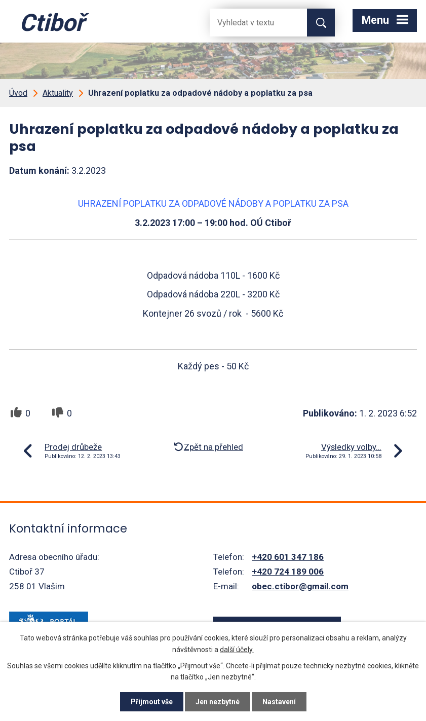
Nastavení (279, 702)
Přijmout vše (152, 702)
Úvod (18, 93)
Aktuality (58, 93)
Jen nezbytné (218, 702)
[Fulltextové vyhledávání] (250, 22)
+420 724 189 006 (288, 571)
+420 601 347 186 (288, 557)
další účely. (237, 649)
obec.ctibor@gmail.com (300, 586)
